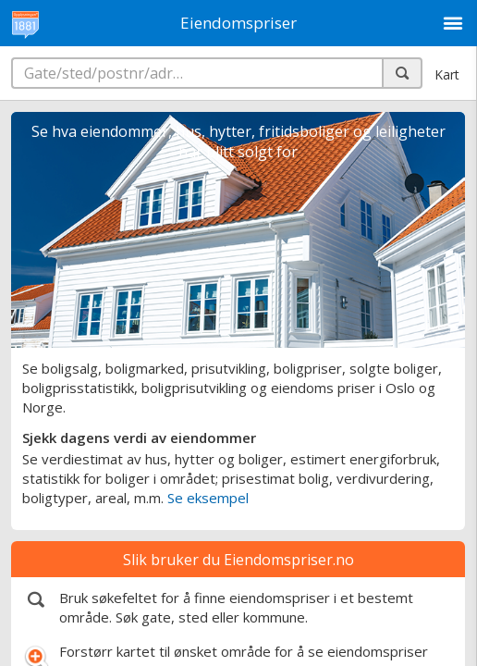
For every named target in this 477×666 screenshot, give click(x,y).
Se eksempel (208, 497)
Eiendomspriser (238, 22)
